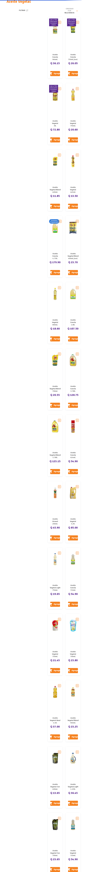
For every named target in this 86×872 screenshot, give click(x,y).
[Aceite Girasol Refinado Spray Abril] (55, 512)
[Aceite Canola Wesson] (55, 247)
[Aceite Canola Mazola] (55, 48)
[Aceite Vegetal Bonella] (73, 645)
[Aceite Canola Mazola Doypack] (73, 48)
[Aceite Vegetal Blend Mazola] (55, 446)
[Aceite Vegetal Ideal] (55, 711)
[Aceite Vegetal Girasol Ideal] (73, 114)
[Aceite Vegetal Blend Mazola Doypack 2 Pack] (73, 247)
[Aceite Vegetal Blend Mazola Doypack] (55, 180)
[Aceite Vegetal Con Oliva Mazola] (55, 777)
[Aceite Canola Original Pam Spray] (73, 446)
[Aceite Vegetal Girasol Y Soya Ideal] (73, 180)
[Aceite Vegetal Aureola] (55, 114)
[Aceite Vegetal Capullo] (55, 645)
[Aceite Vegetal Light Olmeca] (55, 578)
